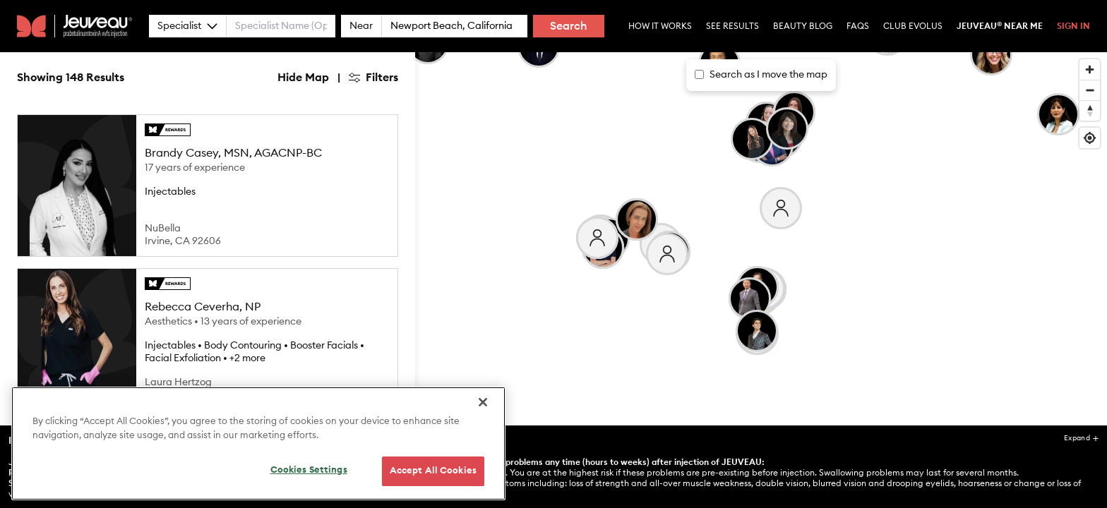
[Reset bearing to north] (1089, 110)
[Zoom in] (1089, 69)
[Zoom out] (1089, 90)
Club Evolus (913, 26)
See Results (732, 26)
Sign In (1073, 26)
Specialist (187, 26)
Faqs (857, 26)
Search (568, 26)
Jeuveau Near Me (1000, 26)
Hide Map (303, 77)
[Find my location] (1089, 138)
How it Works (660, 26)
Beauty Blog (802, 26)
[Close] (482, 426)
